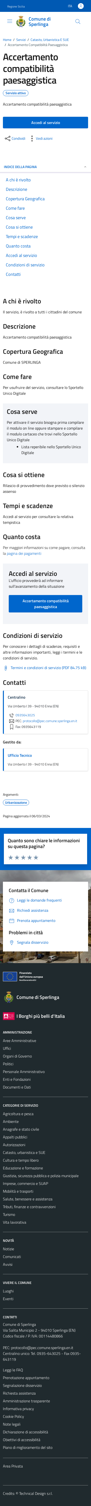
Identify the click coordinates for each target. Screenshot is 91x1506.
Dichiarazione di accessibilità (25, 1432)
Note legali (11, 1424)
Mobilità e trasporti (18, 1191)
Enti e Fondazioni (17, 1079)
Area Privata (13, 1466)
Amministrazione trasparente (26, 1401)
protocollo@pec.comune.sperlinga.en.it (42, 1348)
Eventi (8, 1299)
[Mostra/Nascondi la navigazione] (10, 21)
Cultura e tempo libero (21, 1160)
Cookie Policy (13, 1416)
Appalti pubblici (15, 1137)
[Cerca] (78, 21)
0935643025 (21, 715)
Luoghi (8, 1291)
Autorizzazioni (14, 1145)
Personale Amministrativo (24, 1071)
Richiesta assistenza (19, 1393)
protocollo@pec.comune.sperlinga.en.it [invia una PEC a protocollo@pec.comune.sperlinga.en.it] (50, 721)
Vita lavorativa (14, 1222)
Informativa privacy (18, 1409)
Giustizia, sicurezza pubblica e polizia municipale (41, 1176)
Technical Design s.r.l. (36, 1493)
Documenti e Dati (17, 1087)
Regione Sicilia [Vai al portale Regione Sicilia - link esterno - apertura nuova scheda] (16, 6)
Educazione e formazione (23, 1168)
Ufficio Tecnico (20, 755)
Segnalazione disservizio (22, 1385)
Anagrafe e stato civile (21, 1129)
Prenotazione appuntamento (26, 1378)
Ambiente (11, 1121)
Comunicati (12, 1256)
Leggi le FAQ (13, 1370)
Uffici (7, 1048)
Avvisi (7, 1264)
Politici (8, 1064)
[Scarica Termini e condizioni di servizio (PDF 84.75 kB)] (44, 668)
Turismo (9, 1214)
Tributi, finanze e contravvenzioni (29, 1207)
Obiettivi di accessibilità (21, 1440)
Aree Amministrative (19, 1040)
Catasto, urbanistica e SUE (24, 1152)
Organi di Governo (17, 1056)
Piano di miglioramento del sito (27, 1447)
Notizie (8, 1249)
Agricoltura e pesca (18, 1114)
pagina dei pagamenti (24, 553)
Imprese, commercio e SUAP (25, 1183)
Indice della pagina (45, 166)
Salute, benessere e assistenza (27, 1199)
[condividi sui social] (14, 138)
